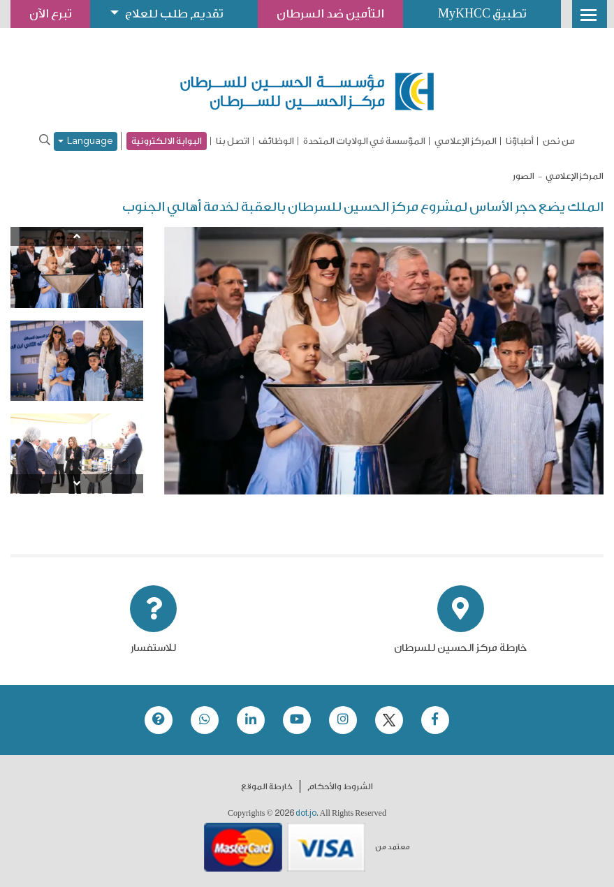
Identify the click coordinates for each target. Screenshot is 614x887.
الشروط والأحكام (340, 786)
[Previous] (76, 236)
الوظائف (276, 141)
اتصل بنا (232, 141)
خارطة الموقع (267, 786)
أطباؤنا (520, 141)
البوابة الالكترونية (166, 140)
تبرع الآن (50, 13)
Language (85, 141)
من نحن (559, 141)
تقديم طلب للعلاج (174, 13)
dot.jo (305, 813)
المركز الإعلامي (465, 141)
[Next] (76, 483)
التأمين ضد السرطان (330, 13)
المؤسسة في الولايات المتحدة (364, 141)
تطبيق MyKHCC (482, 13)
